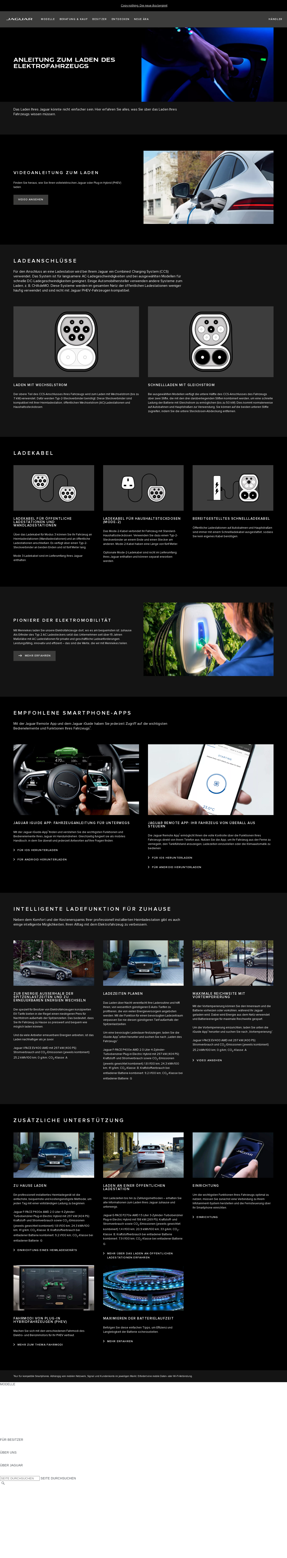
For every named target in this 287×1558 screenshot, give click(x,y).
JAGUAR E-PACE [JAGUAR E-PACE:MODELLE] (13, 1392)
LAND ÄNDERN (11, 1488)
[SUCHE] (3, 1483)
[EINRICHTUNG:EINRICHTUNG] (205, 1217)
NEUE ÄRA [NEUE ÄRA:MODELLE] (8, 1435)
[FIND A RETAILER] (271, 19)
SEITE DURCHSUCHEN (58, 1478)
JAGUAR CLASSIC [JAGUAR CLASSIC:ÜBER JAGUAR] (14, 1469)
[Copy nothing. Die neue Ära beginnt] (144, 5)
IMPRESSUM (10, 1492)
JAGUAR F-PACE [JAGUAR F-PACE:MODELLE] (13, 1388)
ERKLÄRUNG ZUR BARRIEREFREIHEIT (29, 1522)
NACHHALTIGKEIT (14, 1461)
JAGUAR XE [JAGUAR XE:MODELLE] (9, 1405)
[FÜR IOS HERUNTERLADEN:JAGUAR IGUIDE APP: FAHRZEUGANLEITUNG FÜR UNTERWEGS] (35, 850)
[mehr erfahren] (118, 1341)
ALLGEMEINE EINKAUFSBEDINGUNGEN (30, 1513)
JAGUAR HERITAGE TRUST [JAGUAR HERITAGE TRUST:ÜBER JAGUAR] (21, 1474)
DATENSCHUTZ (12, 1501)
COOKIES (7, 1505)
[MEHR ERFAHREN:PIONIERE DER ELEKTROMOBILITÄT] (34, 656)
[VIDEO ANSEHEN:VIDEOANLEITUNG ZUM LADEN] (30, 200)
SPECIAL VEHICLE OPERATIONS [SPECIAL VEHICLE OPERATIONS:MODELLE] (25, 1422)
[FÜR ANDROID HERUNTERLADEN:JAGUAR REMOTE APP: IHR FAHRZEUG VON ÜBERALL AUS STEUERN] (174, 867)
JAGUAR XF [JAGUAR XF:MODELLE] (9, 1410)
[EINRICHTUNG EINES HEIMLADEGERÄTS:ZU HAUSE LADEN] (45, 1250)
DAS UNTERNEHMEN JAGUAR (23, 1518)
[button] (48, 19)
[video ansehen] (207, 1061)
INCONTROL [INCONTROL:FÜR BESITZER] (9, 1448)
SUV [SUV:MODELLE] (3, 1414)
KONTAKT (7, 1496)
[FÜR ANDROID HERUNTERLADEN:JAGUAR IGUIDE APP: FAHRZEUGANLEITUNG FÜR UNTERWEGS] (40, 860)
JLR (3, 1457)
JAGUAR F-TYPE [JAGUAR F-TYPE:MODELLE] (12, 1401)
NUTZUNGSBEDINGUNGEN (21, 1509)
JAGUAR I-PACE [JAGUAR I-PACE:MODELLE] (12, 1397)
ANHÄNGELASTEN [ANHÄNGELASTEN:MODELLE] (14, 1418)
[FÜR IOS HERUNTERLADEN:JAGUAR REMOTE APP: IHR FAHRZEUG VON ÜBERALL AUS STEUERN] (170, 858)
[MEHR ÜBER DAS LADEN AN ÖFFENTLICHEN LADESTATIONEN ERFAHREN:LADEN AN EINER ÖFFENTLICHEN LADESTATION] (143, 1256)
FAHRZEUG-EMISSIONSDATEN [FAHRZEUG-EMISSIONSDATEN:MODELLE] (23, 1431)
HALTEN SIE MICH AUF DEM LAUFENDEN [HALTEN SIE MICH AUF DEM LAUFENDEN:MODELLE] (31, 1427)
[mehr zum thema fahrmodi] (38, 1345)
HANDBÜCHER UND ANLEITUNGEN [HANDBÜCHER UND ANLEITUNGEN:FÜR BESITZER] (27, 1444)
